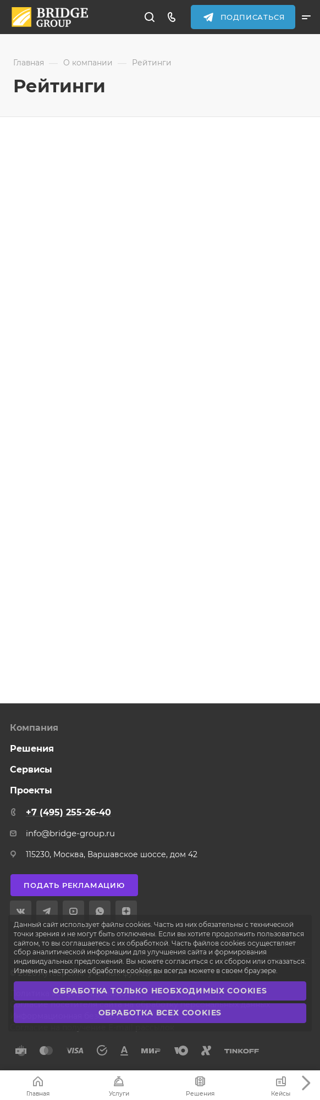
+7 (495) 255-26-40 (68, 812)
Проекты (31, 790)
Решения (32, 748)
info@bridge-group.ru (70, 833)
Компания (34, 728)
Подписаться (252, 17)
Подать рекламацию (74, 885)
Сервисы (31, 769)
